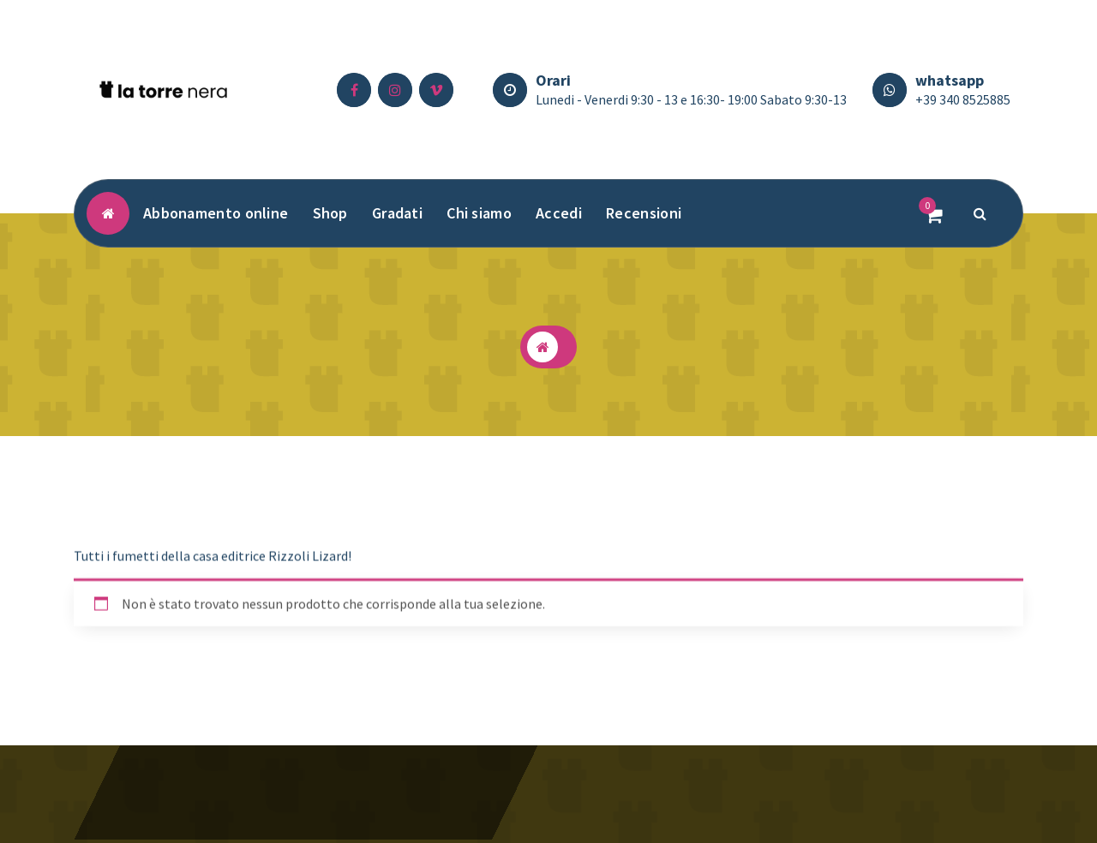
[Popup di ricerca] (980, 213)
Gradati (397, 213)
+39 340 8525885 (962, 99)
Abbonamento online (215, 213)
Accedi (559, 213)
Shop (330, 213)
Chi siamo (479, 213)
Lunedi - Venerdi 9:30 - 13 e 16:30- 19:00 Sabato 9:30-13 (691, 99)
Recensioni (643, 213)
